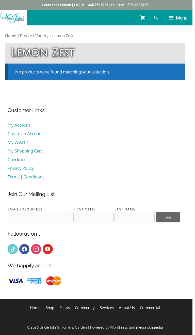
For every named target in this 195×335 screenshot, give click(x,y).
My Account (19, 125)
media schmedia (149, 327)
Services (107, 307)
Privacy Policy (21, 168)
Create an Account (25, 133)
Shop (49, 307)
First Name (84, 209)
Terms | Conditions (26, 176)
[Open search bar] (156, 18)
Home (10, 35)
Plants (64, 307)
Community (84, 307)
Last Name (125, 209)
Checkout (17, 159)
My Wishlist (19, 142)
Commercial (150, 307)
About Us (127, 307)
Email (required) (25, 209)
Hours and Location (56, 5)
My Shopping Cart (25, 151)
